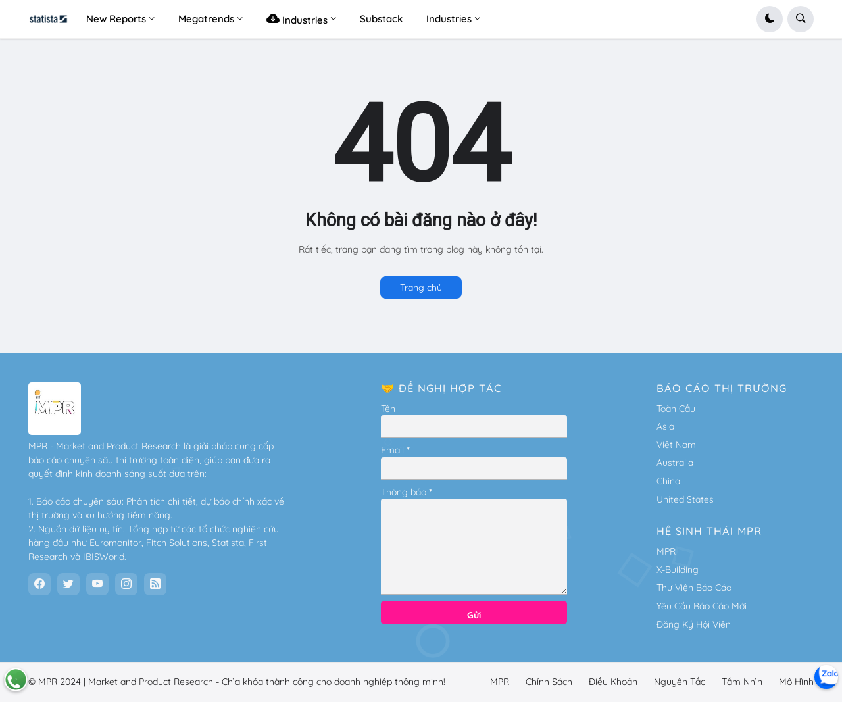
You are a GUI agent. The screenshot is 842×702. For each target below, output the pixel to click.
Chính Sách (549, 682)
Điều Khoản (613, 682)
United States (685, 499)
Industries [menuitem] (297, 19)
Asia (665, 426)
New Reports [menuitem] (116, 19)
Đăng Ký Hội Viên (693, 624)
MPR (666, 551)
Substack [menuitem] (381, 19)
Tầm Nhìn (742, 682)
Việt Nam (676, 445)
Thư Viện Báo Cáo (693, 587)
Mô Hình (796, 682)
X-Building (677, 570)
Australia (674, 462)
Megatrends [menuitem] (206, 19)
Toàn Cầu (675, 408)
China (668, 481)
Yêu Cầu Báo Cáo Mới (701, 606)
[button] (769, 19)
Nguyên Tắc (679, 682)
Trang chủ (421, 287)
